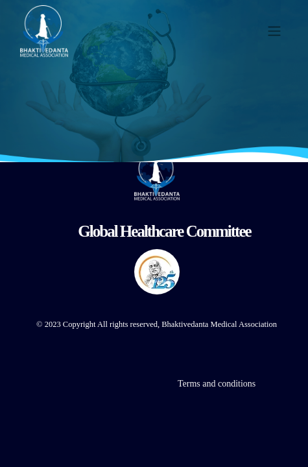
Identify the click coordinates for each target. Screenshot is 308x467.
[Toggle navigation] (274, 31)
